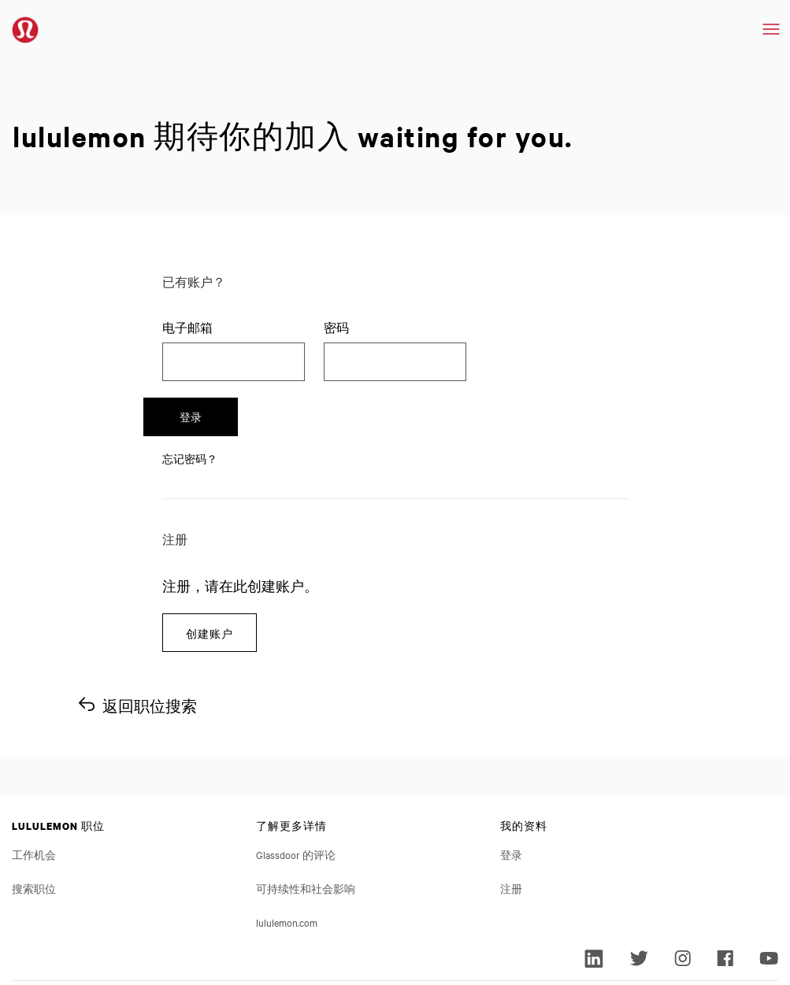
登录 (532, 358)
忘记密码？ (189, 400)
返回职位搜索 (149, 648)
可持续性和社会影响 (305, 831)
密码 (336, 327)
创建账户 (209, 574)
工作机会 (34, 797)
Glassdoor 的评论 (296, 797)
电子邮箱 (187, 327)
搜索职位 (34, 831)
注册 (511, 831)
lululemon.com (286, 864)
